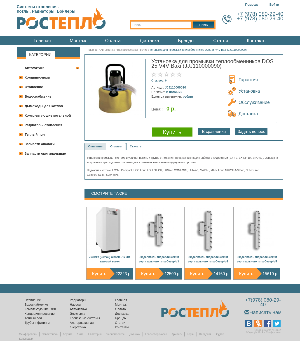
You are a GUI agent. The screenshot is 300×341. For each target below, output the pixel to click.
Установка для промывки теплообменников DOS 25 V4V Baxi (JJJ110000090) (198, 49)
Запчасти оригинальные (45, 153)
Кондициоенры (37, 77)
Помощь (251, 4)
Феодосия (205, 334)
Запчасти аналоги (40, 144)
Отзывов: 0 (158, 80)
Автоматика (35, 68)
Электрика (77, 313)
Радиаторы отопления (43, 125)
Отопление (34, 87)
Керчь (190, 334)
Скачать (136, 146)
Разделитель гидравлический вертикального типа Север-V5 (257, 259)
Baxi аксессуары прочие (132, 49)
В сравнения (214, 131)
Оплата (113, 40)
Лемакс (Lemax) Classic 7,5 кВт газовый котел (109, 259)
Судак (220, 334)
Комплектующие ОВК (40, 309)
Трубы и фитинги (37, 322)
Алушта (68, 334)
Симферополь (28, 334)
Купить (99, 273)
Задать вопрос (251, 131)
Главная (42, 40)
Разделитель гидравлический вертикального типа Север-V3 (159, 259)
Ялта (80, 334)
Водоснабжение (38, 96)
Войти (274, 4)
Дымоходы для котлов (44, 106)
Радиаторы (78, 300)
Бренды (186, 40)
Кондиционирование (40, 313)
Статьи (220, 40)
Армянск (176, 334)
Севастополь (50, 334)
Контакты (256, 40)
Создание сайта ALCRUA (268, 330)
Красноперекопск (156, 334)
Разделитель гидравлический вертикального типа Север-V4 (208, 259)
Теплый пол (35, 134)
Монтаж (78, 40)
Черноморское (115, 334)
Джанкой (134, 334)
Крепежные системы (85, 318)
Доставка (149, 40)
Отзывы (116, 146)
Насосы (75, 304)
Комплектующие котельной (48, 115)
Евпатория (95, 334)
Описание (95, 146)
